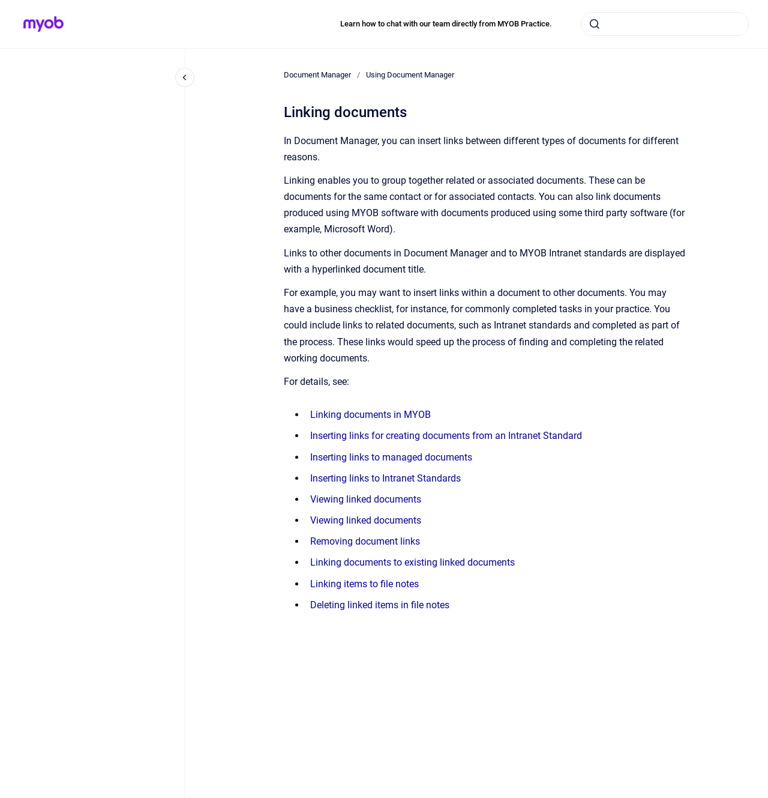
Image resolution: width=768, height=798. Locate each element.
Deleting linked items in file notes (379, 605)
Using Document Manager (410, 74)
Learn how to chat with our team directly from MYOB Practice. (446, 23)
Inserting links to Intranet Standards (385, 478)
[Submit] (594, 24)
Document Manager (317, 74)
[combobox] (664, 24)
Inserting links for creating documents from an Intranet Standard (446, 435)
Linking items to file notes (364, 584)
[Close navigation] (184, 77)
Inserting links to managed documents (391, 457)
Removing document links (365, 541)
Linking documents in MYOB (370, 414)
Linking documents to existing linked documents (412, 562)
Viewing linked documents (365, 499)
